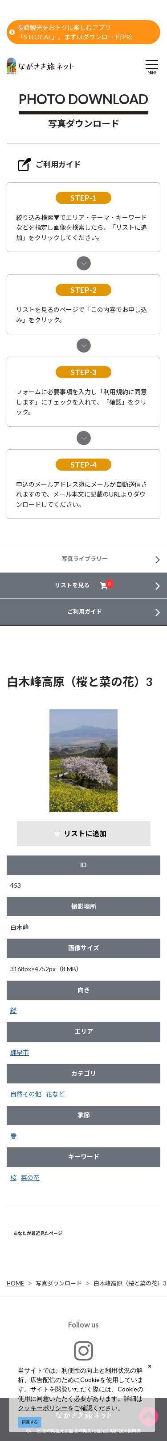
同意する (30, 1422)
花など (55, 1094)
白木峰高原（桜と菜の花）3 (130, 1283)
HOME (15, 1283)
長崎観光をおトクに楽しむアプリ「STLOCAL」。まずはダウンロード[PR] (70, 32)
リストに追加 (85, 833)
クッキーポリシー (43, 1408)
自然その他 (25, 1094)
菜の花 (30, 1177)
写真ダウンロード (59, 1283)
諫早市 (19, 1052)
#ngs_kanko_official (83, 1357)
